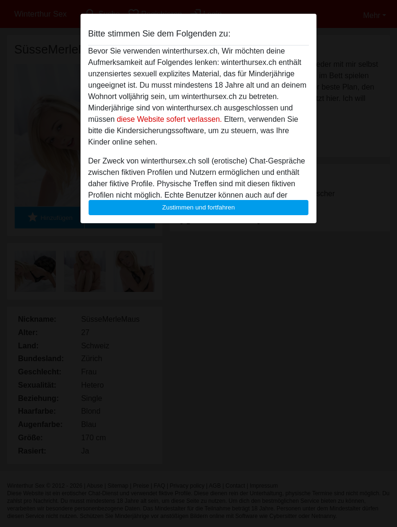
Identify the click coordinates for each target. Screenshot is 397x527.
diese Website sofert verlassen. (169, 119)
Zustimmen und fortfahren (198, 207)
